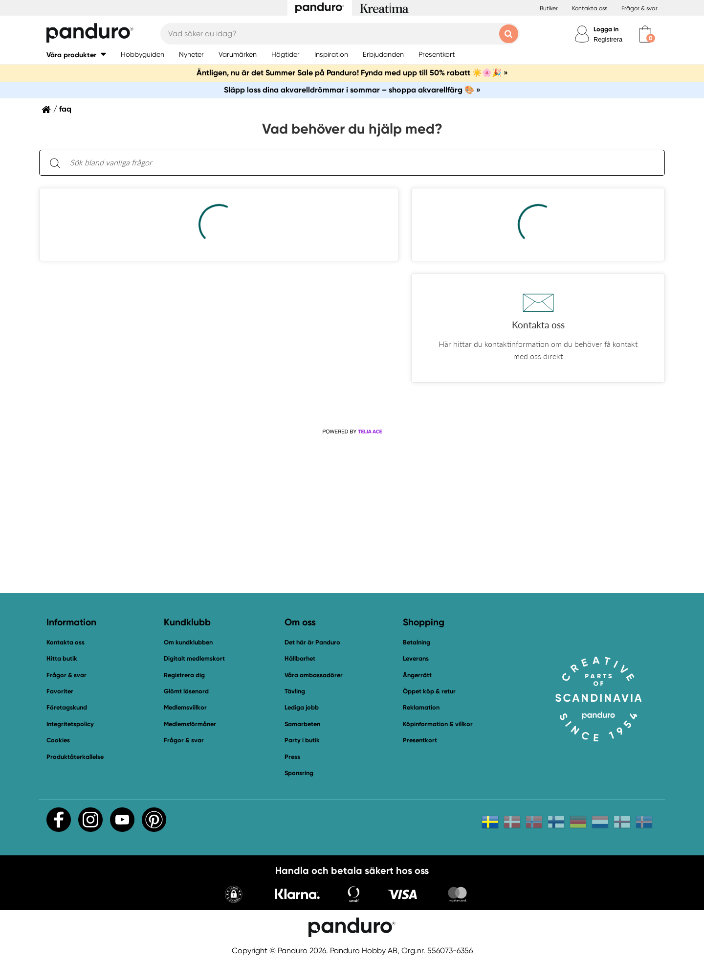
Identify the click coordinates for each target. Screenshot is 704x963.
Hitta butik (61, 658)
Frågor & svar (639, 8)
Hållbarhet (300, 658)
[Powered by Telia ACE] (352, 431)
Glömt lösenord (186, 691)
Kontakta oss (589, 8)
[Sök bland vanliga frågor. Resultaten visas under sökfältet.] (360, 163)
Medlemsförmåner (190, 724)
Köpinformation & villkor (438, 724)
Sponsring (299, 773)
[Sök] (55, 162)
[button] (76, 54)
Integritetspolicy (70, 724)
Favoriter (59, 691)
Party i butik (302, 740)
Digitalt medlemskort (194, 658)
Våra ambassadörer (314, 675)
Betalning (416, 642)
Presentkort (420, 740)
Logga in (606, 29)
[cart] (645, 34)
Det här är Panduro (312, 642)
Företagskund (66, 707)
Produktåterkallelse (75, 756)
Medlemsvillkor (185, 707)
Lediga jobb (302, 707)
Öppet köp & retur (429, 691)
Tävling (295, 691)
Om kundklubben (188, 642)
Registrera (608, 39)
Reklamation (421, 707)
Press (292, 756)
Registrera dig (184, 675)
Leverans (416, 658)
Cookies (58, 740)
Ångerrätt (417, 675)
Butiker (549, 8)
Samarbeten (302, 724)
